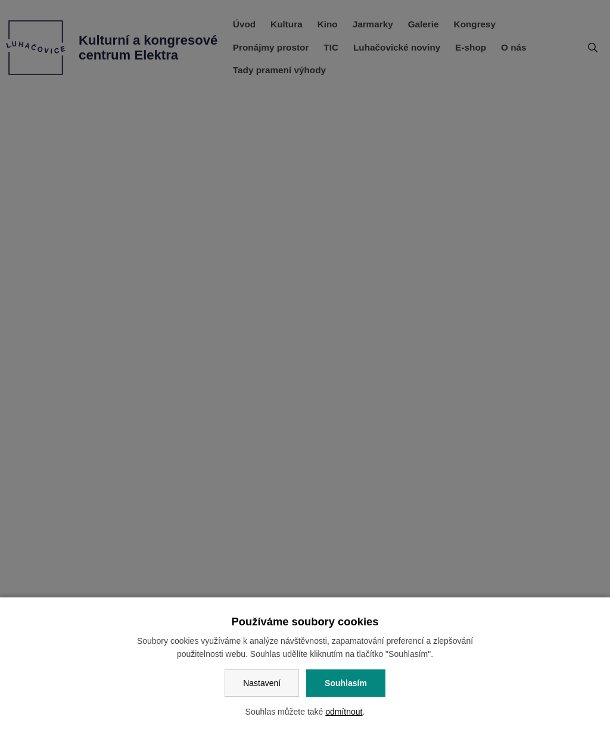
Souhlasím (346, 683)
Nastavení (262, 683)
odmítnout (343, 711)
